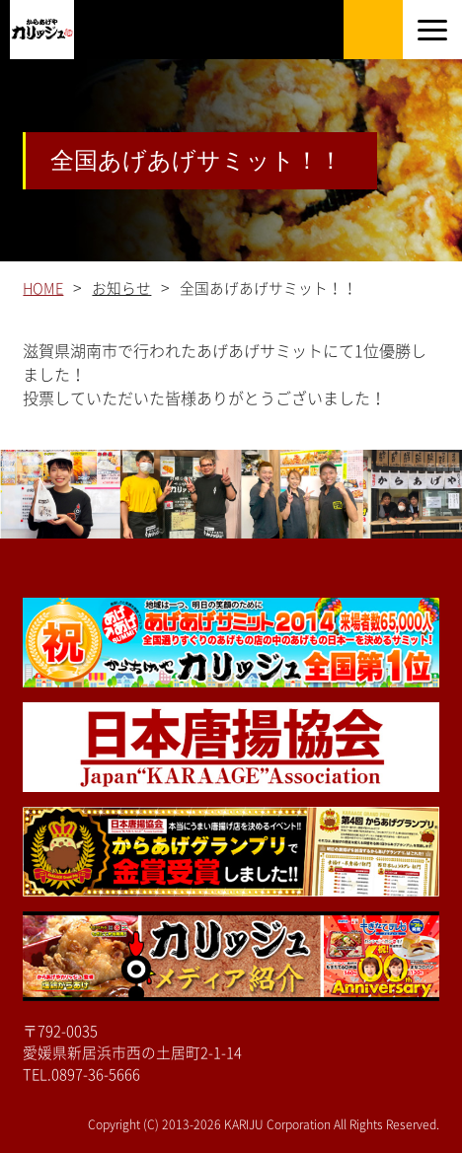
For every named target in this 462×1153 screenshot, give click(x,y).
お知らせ (121, 288)
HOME (43, 288)
